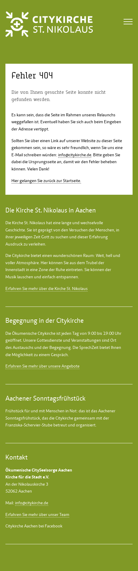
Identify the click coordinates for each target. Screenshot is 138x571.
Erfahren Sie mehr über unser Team (37, 514)
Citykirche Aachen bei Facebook (33, 526)
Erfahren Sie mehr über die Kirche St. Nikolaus (46, 288)
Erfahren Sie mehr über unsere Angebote (42, 366)
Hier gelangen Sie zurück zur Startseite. (46, 180)
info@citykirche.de (74, 154)
